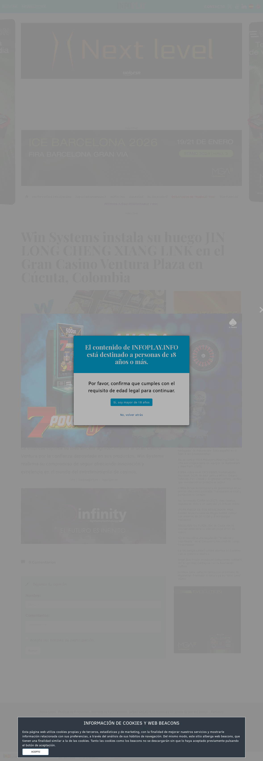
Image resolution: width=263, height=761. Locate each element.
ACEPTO (35, 751)
